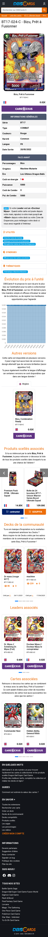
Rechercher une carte (11, 808)
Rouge (23, 133)
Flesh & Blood (7, 898)
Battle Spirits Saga (9, 889)
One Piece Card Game (11, 911)
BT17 (22, 122)
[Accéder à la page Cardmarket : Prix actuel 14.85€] (13, 509)
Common (24, 139)
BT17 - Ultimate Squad (32, 15)
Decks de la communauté (12, 814)
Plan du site (7, 864)
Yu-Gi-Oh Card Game (10, 920)
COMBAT (24, 128)
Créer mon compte (13, 833)
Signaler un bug (8, 858)
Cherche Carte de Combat (13, 238)
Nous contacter (8, 855)
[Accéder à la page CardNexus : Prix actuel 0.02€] (24, 106)
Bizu (22, 163)
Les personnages (9, 827)
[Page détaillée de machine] (35, 561)
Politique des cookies (11, 861)
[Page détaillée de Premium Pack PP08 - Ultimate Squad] (13, 478)
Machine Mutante (28, 168)
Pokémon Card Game (11, 914)
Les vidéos (6, 830)
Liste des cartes (16, 15)
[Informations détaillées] (30, 393)
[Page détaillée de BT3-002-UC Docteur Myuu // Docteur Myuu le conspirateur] (35, 629)
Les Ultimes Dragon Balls (32, 174)
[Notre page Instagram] (14, 875)
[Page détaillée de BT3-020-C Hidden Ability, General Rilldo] (35, 715)
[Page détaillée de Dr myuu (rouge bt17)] (13, 561)
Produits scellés (8, 821)
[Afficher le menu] (3, 3)
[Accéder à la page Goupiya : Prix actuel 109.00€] (35, 509)
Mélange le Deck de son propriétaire (16, 241)
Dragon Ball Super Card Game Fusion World (20, 892)
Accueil (4, 15)
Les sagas (6, 824)
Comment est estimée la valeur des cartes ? (20, 792)
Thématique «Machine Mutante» (15, 272)
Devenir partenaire (9, 848)
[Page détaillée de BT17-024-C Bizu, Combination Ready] (24, 403)
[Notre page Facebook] (4, 875)
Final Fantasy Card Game (12, 901)
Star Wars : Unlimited (10, 917)
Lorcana (5, 904)
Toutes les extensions (11, 805)
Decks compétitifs (9, 817)
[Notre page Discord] (9, 875)
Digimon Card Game (10, 895)
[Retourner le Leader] (19, 619)
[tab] (24, 384)
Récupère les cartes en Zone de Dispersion (19, 244)
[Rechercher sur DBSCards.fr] (44, 10)
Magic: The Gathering (11, 908)
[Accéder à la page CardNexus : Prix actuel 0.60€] (13, 663)
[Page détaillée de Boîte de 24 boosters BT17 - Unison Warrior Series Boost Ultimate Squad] (35, 478)
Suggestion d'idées (10, 851)
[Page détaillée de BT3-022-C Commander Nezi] (13, 715)
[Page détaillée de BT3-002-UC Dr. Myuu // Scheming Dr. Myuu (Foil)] (13, 629)
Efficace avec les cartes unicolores (16, 258)
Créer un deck (8, 811)
